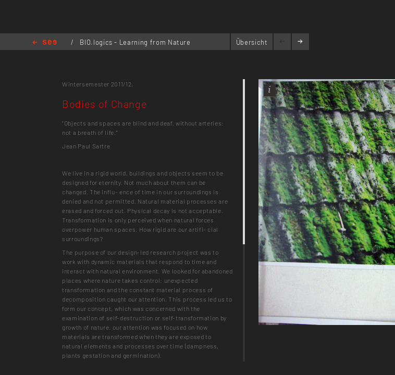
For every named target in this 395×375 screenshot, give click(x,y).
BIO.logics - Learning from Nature (135, 42)
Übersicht (252, 42)
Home (44, 43)
